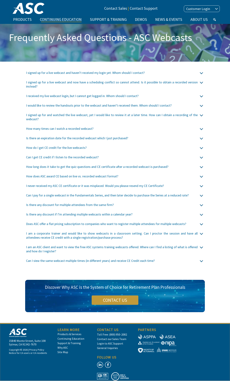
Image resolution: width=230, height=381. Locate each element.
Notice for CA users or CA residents (28, 353)
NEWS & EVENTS (168, 19)
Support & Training (69, 343)
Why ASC (63, 347)
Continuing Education (71, 338)
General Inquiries (107, 348)
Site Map (63, 352)
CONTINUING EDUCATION (61, 20)
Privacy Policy (36, 349)
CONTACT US (115, 300)
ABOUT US (199, 19)
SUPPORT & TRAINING (108, 19)
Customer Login (202, 8)
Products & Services (69, 334)
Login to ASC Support (110, 343)
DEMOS (141, 19)
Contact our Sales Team (111, 339)
